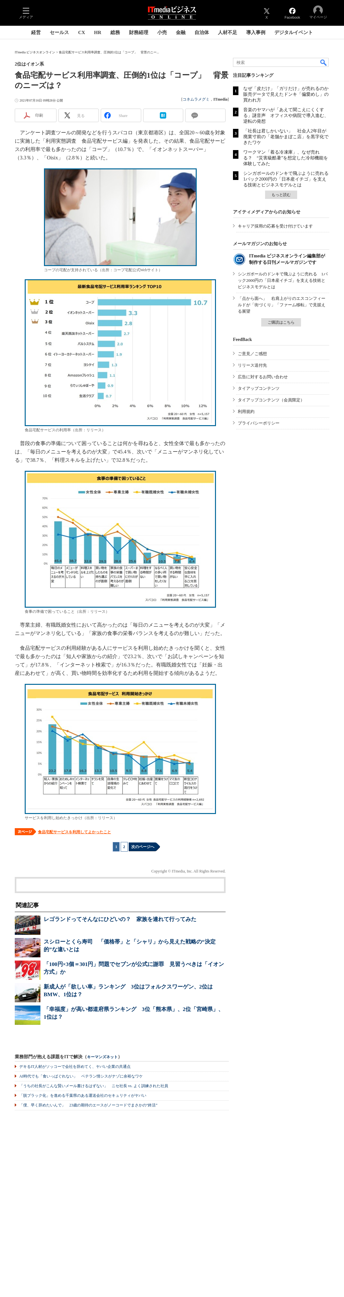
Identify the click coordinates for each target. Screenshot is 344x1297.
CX (81, 32)
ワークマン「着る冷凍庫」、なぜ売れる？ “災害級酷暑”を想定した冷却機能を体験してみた (285, 158)
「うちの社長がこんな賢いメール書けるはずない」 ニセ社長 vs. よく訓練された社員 (93, 1086)
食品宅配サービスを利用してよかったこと (74, 832)
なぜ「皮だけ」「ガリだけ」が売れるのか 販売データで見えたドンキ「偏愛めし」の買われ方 (288, 94)
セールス (59, 32)
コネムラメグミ (196, 99)
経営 (36, 32)
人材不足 (227, 32)
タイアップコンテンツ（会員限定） (271, 400)
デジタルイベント (293, 32)
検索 (324, 62)
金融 (180, 32)
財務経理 (138, 32)
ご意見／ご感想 (252, 353)
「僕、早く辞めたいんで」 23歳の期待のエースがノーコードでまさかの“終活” (88, 1105)
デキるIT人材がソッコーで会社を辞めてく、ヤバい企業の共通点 (75, 1066)
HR (97, 32)
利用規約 (246, 411)
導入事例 (255, 32)
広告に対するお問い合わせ (263, 376)
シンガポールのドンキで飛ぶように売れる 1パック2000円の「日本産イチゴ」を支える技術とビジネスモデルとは (288, 179)
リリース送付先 (252, 365)
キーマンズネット (102, 1057)
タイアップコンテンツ (259, 388)
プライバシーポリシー (259, 423)
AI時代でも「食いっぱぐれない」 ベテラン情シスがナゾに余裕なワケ (81, 1076)
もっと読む (281, 194)
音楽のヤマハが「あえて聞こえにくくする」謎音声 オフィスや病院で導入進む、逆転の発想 (286, 115)
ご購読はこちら (281, 322)
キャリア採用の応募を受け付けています (275, 226)
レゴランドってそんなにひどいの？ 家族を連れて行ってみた (120, 919)
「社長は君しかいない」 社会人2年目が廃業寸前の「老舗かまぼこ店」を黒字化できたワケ (286, 137)
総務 (115, 32)
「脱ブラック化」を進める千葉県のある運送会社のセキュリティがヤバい (82, 1095)
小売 (162, 32)
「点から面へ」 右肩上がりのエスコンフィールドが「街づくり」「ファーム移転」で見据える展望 (281, 305)
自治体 (201, 32)
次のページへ (142, 847)
